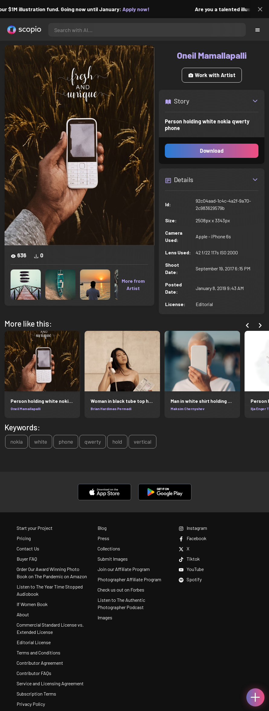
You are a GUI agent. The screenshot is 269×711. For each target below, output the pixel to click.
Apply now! (139, 9)
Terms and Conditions (38, 652)
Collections (109, 548)
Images (105, 617)
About (23, 614)
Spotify (190, 579)
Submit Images (113, 559)
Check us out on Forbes (121, 589)
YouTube (191, 569)
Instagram (193, 528)
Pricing (24, 538)
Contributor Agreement (40, 663)
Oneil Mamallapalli (25, 408)
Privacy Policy (31, 704)
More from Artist (133, 284)
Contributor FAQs (34, 673)
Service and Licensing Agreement (50, 683)
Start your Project (35, 528)
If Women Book (32, 604)
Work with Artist (211, 75)
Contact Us (28, 548)
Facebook (193, 538)
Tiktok (189, 559)
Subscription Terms (36, 693)
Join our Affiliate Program (124, 569)
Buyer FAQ (27, 559)
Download (212, 150)
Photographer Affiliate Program (129, 579)
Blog (102, 528)
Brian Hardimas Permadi (111, 408)
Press (103, 538)
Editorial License (34, 642)
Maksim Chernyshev (187, 408)
